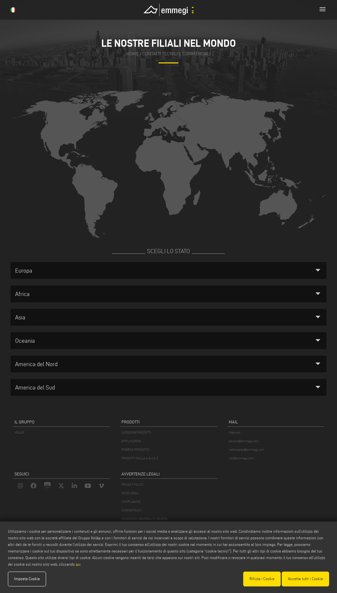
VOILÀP (19, 432)
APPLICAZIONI (131, 441)
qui (78, 564)
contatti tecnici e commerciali (176, 54)
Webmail (235, 432)
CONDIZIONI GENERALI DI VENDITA (144, 519)
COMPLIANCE (130, 501)
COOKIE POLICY (131, 510)
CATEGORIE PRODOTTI (136, 432)
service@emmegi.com (244, 441)
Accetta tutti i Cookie (305, 579)
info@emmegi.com (241, 458)
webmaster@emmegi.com (246, 449)
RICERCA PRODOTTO (135, 449)
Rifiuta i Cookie (261, 579)
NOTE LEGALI (130, 493)
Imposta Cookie (27, 579)
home (132, 54)
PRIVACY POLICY (132, 484)
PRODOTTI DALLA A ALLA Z (139, 458)
